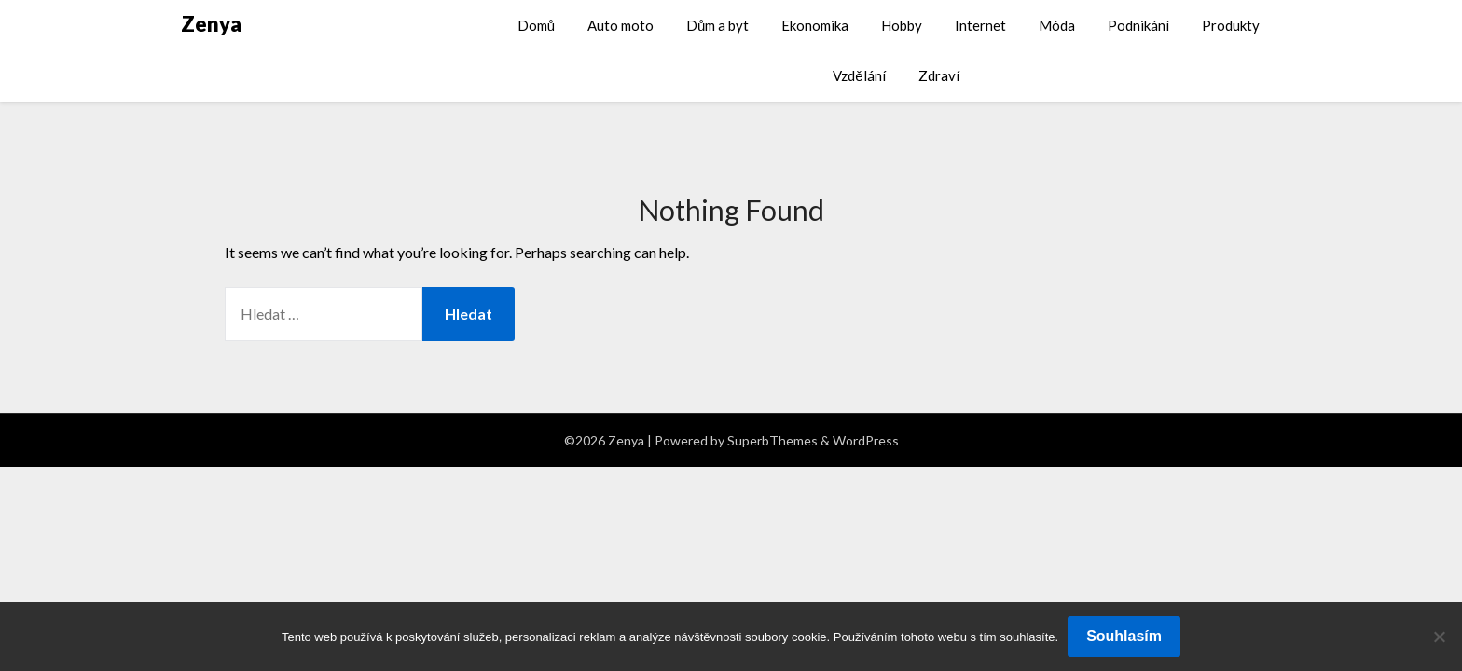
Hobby (901, 25)
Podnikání (1138, 25)
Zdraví (938, 75)
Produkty (1231, 25)
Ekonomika (814, 25)
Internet (980, 25)
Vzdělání (859, 75)
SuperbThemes (772, 440)
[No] (1438, 636)
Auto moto (620, 25)
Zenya (211, 23)
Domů (536, 25)
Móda (1057, 25)
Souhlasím (1124, 636)
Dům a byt (717, 25)
